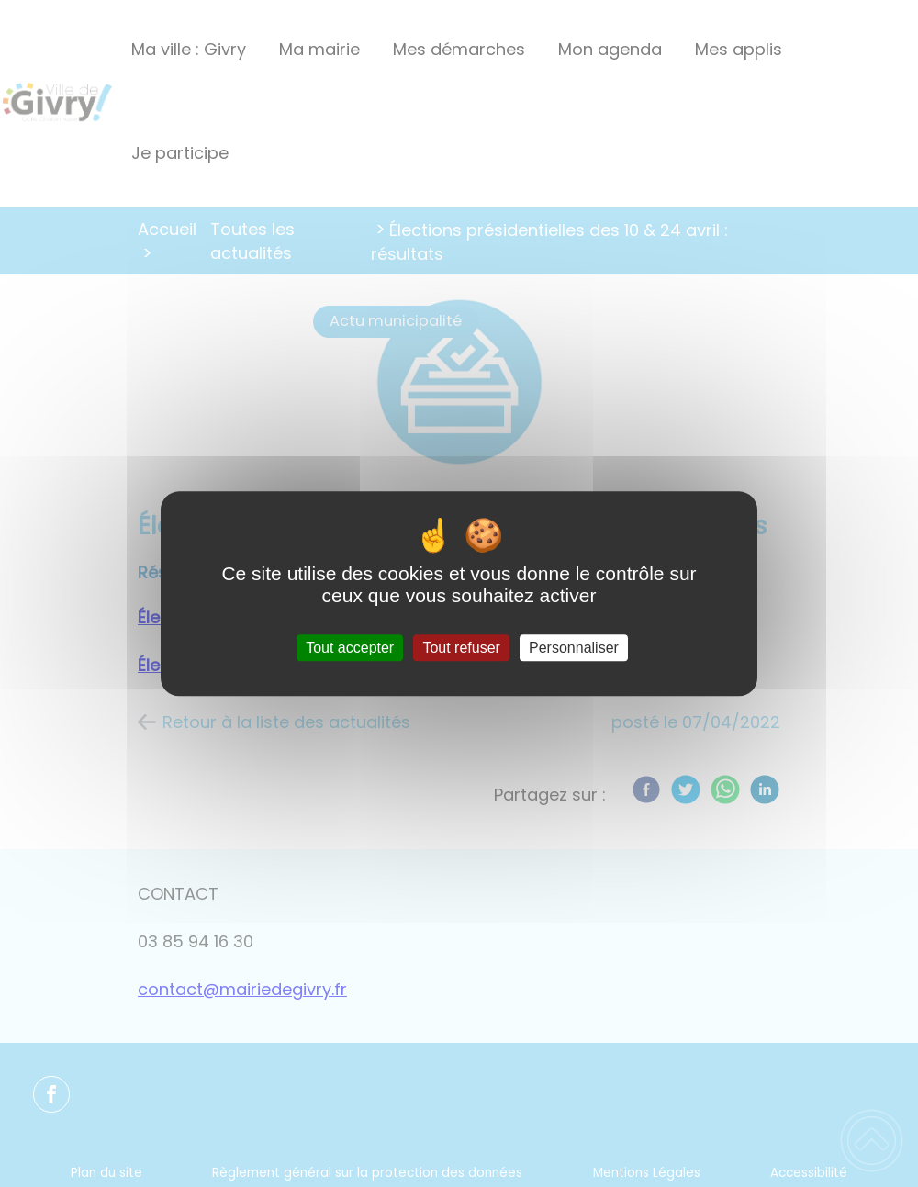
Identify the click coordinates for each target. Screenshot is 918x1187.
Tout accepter (350, 647)
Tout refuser (460, 647)
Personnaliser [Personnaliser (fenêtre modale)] (574, 647)
